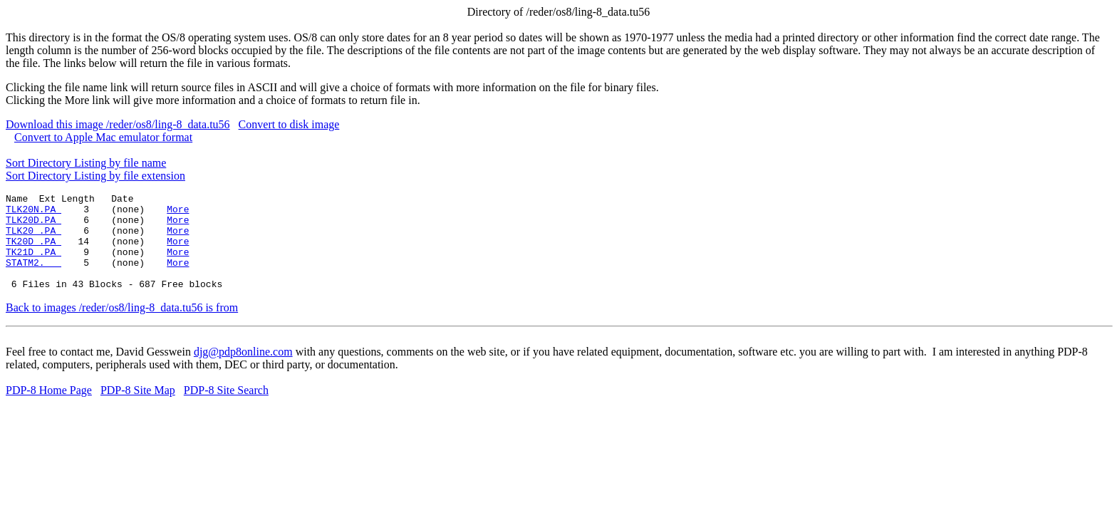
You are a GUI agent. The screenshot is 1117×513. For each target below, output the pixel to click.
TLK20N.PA (33, 213)
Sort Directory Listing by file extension (95, 176)
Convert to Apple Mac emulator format (103, 137)
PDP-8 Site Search (226, 409)
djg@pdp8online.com (243, 371)
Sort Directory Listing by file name (86, 163)
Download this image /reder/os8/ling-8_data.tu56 (118, 124)
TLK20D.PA (33, 225)
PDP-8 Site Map (137, 409)
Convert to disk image (289, 124)
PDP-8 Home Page (49, 409)
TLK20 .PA (33, 238)
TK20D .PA (33, 251)
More (178, 213)
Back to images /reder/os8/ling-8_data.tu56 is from (122, 327)
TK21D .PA (33, 264)
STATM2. (33, 277)
